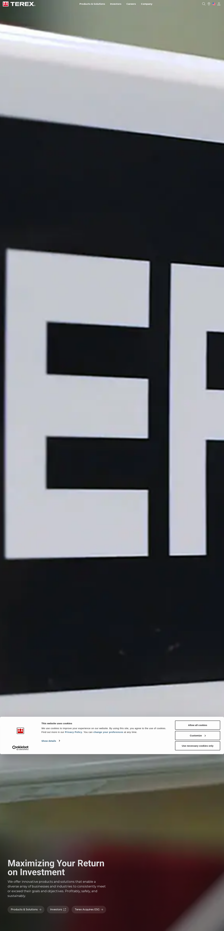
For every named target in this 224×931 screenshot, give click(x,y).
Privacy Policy (73, 909)
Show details (48, 917)
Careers (131, 4)
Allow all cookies (197, 902)
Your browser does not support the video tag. (112, 465)
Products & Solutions (92, 4)
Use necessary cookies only (197, 922)
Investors (115, 4)
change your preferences (108, 909)
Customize (198, 912)
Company (146, 4)
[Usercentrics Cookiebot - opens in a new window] (20, 924)
